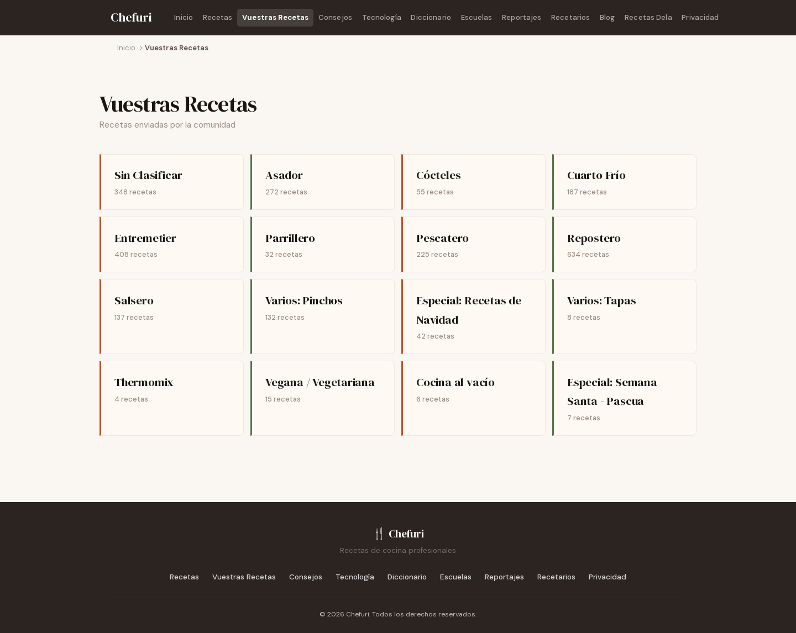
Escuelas (477, 17)
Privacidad (700, 17)
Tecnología (381, 17)
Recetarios (570, 17)
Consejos (335, 17)
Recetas (218, 17)
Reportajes (521, 17)
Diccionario (431, 17)
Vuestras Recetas (275, 17)
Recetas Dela (648, 17)
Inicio (183, 17)
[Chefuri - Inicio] (131, 18)
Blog (607, 17)
